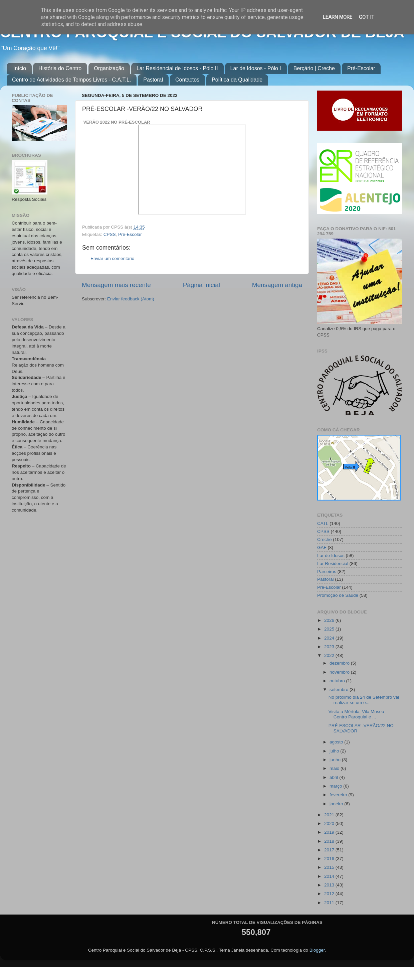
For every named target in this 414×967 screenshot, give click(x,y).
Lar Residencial (332, 563)
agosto (337, 741)
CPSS (110, 234)
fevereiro (339, 794)
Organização (109, 68)
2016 (330, 858)
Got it (366, 17)
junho (336, 759)
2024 (330, 638)
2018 (330, 841)
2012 (330, 893)
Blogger (317, 950)
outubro (338, 680)
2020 (330, 823)
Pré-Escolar (361, 68)
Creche (324, 539)
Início (19, 68)
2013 (330, 884)
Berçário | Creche (314, 68)
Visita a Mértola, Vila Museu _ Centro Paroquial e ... (358, 714)
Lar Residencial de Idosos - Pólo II (177, 68)
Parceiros (326, 571)
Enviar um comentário (112, 258)
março (336, 786)
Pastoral (153, 80)
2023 (330, 646)
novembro (340, 672)
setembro (340, 689)
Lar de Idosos (331, 555)
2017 (330, 849)
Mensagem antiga (277, 284)
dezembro (340, 663)
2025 (330, 629)
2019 (330, 832)
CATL (323, 523)
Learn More (337, 17)
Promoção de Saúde (337, 595)
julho (335, 750)
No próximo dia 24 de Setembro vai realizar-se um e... (364, 700)
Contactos (187, 80)
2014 (330, 876)
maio (335, 768)
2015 (330, 867)
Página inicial (201, 284)
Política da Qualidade (237, 80)
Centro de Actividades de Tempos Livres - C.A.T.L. (71, 80)
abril (334, 777)
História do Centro (59, 68)
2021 (330, 814)
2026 (330, 620)
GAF (322, 547)
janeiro (337, 803)
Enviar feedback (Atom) (130, 298)
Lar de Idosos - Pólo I (255, 68)
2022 (330, 655)
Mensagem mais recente (116, 284)
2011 (330, 902)
